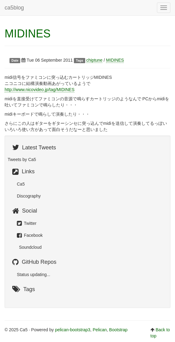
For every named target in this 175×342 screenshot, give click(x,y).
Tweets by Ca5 (22, 159)
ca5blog (14, 8)
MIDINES (28, 33)
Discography (29, 196)
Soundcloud (30, 247)
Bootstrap (118, 329)
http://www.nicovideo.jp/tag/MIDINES (39, 89)
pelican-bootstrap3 (72, 329)
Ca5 (21, 184)
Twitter (26, 223)
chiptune (94, 60)
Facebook (30, 235)
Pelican (100, 329)
